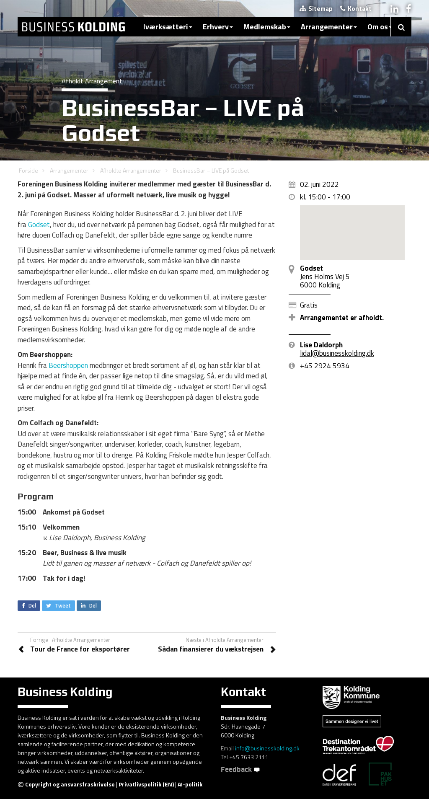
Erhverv (218, 26)
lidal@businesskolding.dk (337, 353)
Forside (28, 170)
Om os (379, 26)
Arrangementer (329, 26)
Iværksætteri (167, 26)
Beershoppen (68, 365)
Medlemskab (266, 26)
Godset (39, 224)
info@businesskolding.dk (267, 748)
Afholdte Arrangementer (130, 170)
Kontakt (356, 8)
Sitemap (316, 8)
